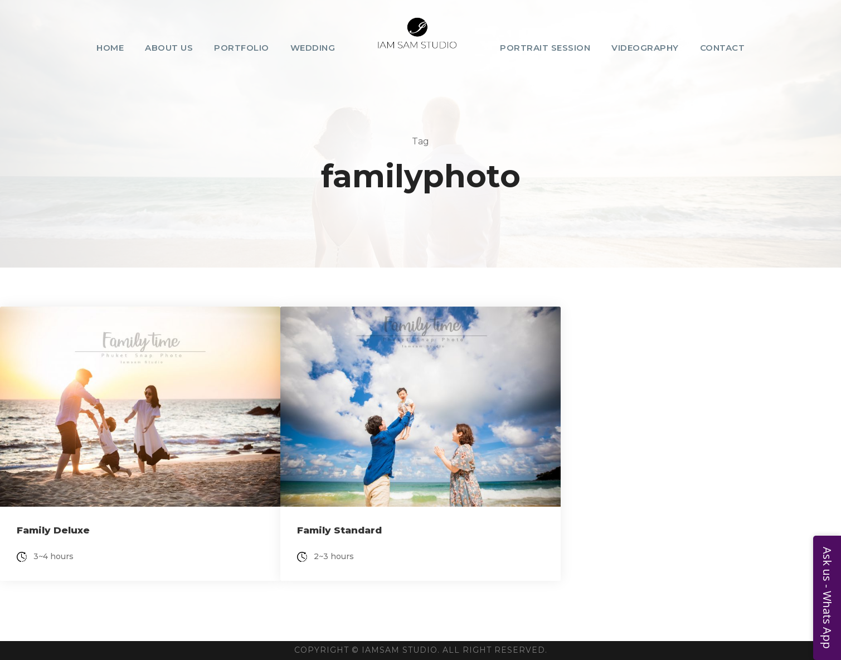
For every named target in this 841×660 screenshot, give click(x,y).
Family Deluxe (53, 530)
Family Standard (339, 530)
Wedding (313, 47)
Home (110, 47)
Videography (645, 47)
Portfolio (241, 47)
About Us (169, 47)
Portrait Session (545, 47)
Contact (722, 47)
